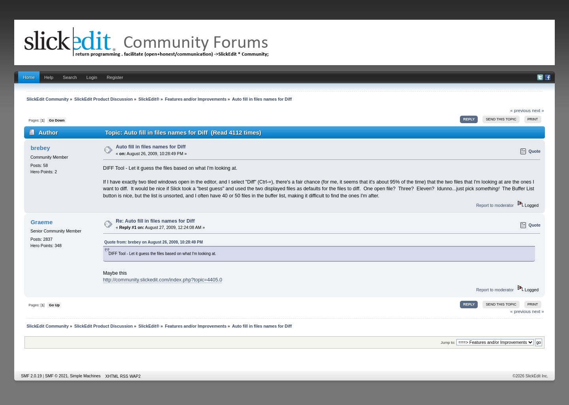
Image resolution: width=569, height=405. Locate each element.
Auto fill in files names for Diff (151, 147)
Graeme (41, 222)
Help (48, 77)
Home (29, 77)
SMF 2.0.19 (31, 376)
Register (115, 77)
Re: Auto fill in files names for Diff (155, 221)
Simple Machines (85, 376)
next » (538, 110)
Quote (534, 151)
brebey (40, 147)
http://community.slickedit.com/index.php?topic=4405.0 (162, 280)
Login (92, 77)
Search (70, 77)
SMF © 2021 (56, 376)
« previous (520, 110)
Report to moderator (495, 205)
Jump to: (448, 342)
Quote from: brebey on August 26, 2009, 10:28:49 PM (153, 242)
